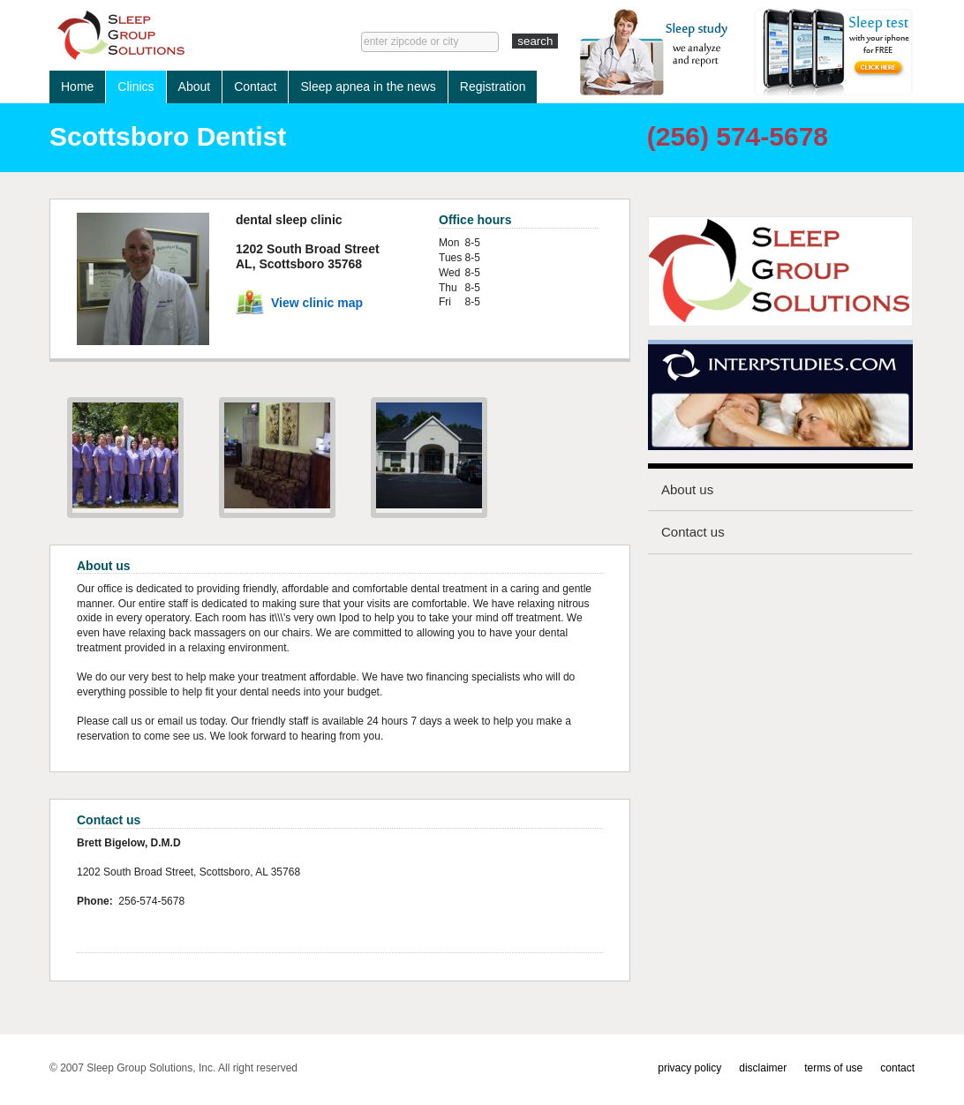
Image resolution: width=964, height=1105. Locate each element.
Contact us (693, 531)
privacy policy (689, 1068)
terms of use (833, 1068)
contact (897, 1068)
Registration (493, 86)
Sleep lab (178, 35)
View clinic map (317, 303)
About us (687, 489)
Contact (255, 86)
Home (77, 86)
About (194, 86)
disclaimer (763, 1068)
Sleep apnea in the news (367, 86)
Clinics (135, 86)
